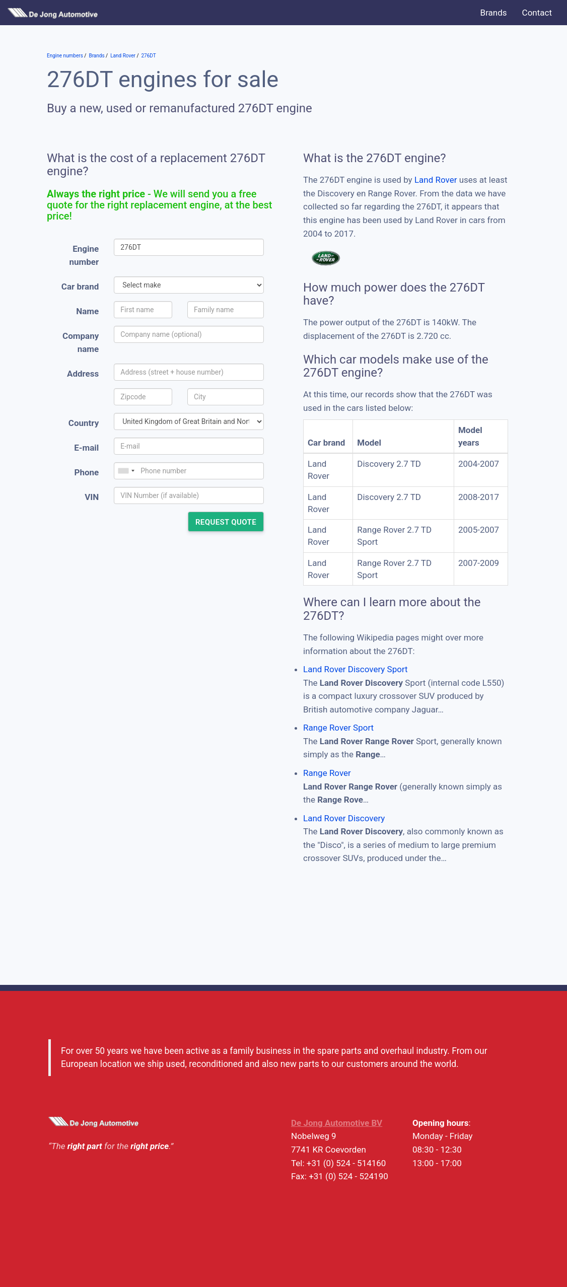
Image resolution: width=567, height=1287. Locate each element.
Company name (80, 342)
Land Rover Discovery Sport (355, 669)
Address (83, 374)
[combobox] (125, 471)
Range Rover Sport (338, 728)
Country (83, 423)
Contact (537, 13)
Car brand (80, 286)
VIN (92, 497)
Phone (86, 472)
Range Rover (327, 773)
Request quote (225, 522)
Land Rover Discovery (344, 818)
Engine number (84, 255)
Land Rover (435, 180)
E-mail (86, 448)
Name (87, 311)
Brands (493, 13)
